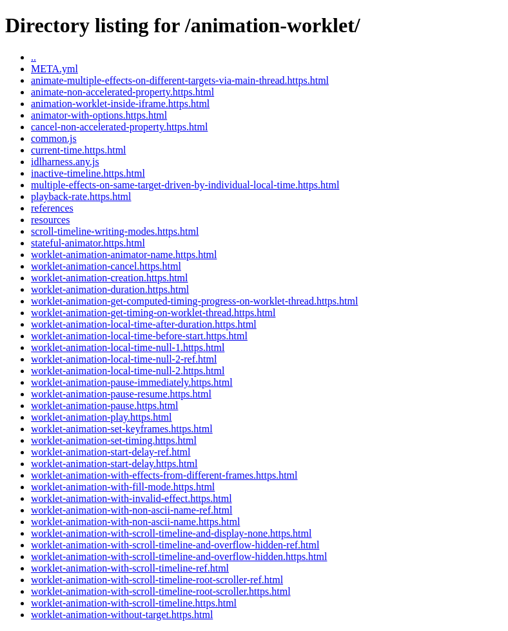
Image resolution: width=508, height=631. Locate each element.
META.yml (54, 68)
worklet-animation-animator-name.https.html (124, 254)
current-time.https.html (78, 150)
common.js (54, 138)
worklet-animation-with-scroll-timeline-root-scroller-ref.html (157, 579)
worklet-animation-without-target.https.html (122, 614)
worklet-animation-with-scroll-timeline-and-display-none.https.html (171, 533)
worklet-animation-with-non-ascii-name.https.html (135, 521)
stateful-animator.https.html (88, 242)
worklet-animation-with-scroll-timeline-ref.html (130, 568)
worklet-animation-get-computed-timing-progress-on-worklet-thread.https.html (194, 300)
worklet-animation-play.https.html (101, 417)
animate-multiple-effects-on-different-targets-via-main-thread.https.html (180, 80)
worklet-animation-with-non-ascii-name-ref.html (131, 510)
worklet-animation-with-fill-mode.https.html (123, 486)
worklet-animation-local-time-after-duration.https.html (144, 324)
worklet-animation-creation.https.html (109, 277)
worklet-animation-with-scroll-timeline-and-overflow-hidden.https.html (179, 556)
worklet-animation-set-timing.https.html (114, 440)
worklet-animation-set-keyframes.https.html (122, 428)
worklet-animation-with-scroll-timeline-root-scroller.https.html (161, 591)
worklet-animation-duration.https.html (110, 289)
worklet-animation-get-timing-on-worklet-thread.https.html (153, 312)
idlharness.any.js (65, 161)
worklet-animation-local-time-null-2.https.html (127, 370)
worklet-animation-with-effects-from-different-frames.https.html (164, 475)
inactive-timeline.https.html (88, 173)
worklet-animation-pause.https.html (104, 405)
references (52, 208)
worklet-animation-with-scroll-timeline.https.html (134, 602)
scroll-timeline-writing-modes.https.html (115, 231)
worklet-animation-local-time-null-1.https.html (127, 347)
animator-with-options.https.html (99, 115)
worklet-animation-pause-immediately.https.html (132, 382)
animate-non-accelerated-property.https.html (122, 91)
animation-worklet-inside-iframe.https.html (120, 103)
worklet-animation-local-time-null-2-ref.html (124, 359)
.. (33, 57)
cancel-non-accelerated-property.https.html (119, 126)
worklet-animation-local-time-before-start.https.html (139, 335)
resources (50, 219)
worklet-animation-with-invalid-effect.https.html (131, 498)
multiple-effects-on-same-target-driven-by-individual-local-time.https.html (185, 184)
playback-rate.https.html (81, 196)
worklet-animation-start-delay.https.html (114, 463)
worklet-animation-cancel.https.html (106, 266)
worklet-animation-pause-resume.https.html (121, 393)
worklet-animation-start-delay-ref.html (110, 451)
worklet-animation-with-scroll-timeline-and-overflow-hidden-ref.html (175, 544)
